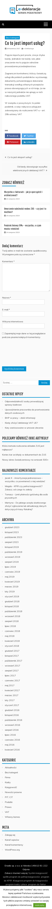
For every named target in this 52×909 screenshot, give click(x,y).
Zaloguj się (10, 835)
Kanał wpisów (12, 839)
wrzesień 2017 (12, 665)
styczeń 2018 (12, 645)
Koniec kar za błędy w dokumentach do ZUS (24, 454)
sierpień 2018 (12, 621)
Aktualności (10, 767)
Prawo (8, 807)
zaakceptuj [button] (39, 905)
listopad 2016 (12, 715)
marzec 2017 (11, 695)
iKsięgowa (18, 880)
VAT (7, 812)
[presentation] (13, 354)
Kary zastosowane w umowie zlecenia (24, 427)
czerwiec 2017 (12, 680)
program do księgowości (36, 880)
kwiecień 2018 (12, 641)
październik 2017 (13, 660)
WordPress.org (12, 849)
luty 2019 (10, 591)
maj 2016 (9, 744)
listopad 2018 (12, 606)
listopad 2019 (12, 547)
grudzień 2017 (12, 650)
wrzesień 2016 (12, 725)
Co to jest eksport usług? (19, 157)
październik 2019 (13, 552)
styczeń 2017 (12, 705)
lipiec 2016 (10, 734)
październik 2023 (13, 537)
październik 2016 (13, 720)
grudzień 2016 (12, 710)
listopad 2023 (12, 532)
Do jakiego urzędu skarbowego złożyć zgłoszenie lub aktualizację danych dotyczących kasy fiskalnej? (25, 506)
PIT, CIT (9, 797)
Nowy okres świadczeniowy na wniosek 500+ (25, 459)
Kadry (8, 782)
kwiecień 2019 (12, 581)
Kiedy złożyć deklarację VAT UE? (21, 422)
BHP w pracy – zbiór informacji (20, 417)
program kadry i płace (16, 884)
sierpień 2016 (12, 729)
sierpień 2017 (12, 670)
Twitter (29, 136)
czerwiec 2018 (12, 631)
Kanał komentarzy (14, 844)
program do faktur (37, 884)
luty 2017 (10, 700)
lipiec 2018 (10, 626)
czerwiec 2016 (12, 739)
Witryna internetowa (12, 321)
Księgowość (11, 787)
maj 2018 (9, 636)
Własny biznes (12, 817)
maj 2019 (9, 576)
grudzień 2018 (12, 601)
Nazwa (6, 297)
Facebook (12, 136)
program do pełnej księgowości (24, 876)
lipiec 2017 (10, 675)
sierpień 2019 (12, 561)
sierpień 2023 (12, 542)
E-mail (6, 309)
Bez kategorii (12, 37)
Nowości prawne (13, 792)
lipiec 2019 (10, 566)
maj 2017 (9, 685)
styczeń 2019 (12, 596)
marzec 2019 (11, 586)
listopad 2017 (12, 655)
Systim (31, 873)
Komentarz (8, 261)
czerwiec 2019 (12, 571)
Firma (7, 777)
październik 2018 (13, 611)
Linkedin (29, 142)
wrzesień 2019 (12, 557)
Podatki (8, 802)
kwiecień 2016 (12, 749)
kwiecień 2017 (12, 690)
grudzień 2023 (12, 527)
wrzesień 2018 (12, 616)
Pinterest (12, 142)
